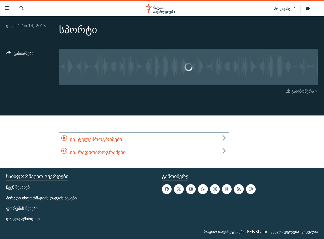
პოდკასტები (285, 8)
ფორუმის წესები (21, 208)
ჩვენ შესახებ (18, 187)
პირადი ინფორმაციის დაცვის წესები (41, 198)
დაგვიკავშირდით (23, 218)
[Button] (19, 54)
